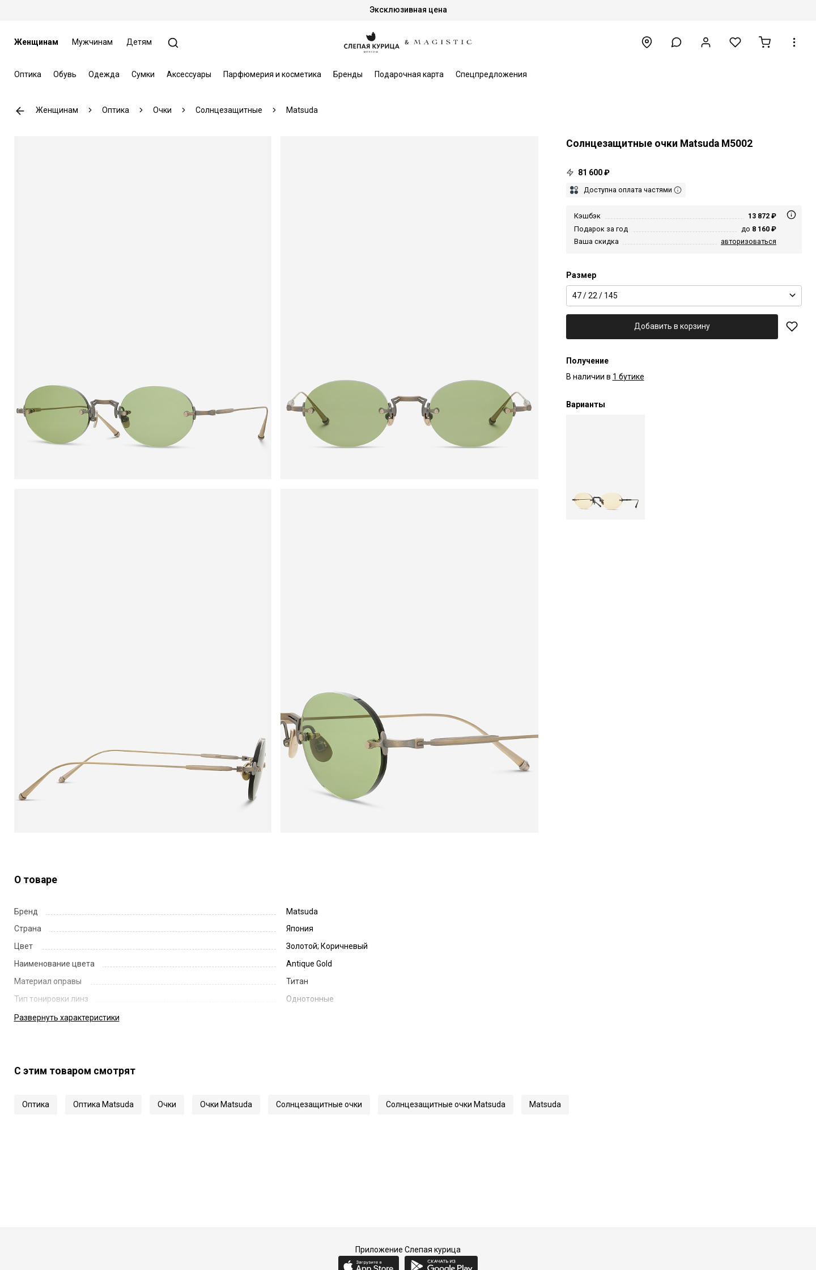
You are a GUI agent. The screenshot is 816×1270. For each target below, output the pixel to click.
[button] (676, 42)
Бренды (348, 74)
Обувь (64, 74)
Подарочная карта (409, 74)
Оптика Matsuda (103, 1104)
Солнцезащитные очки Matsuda (445, 1104)
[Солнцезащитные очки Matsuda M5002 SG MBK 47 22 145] (605, 467)
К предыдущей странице (20, 111)
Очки (167, 1104)
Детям (139, 42)
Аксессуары (189, 74)
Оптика (27, 74)
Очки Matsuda (226, 1104)
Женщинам (36, 42)
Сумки (143, 74)
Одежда (104, 74)
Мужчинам (92, 42)
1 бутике (628, 376)
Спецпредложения (491, 74)
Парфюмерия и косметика (272, 74)
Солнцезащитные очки (319, 1104)
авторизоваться (748, 241)
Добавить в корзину (672, 326)
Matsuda (545, 1104)
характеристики (67, 1017)
